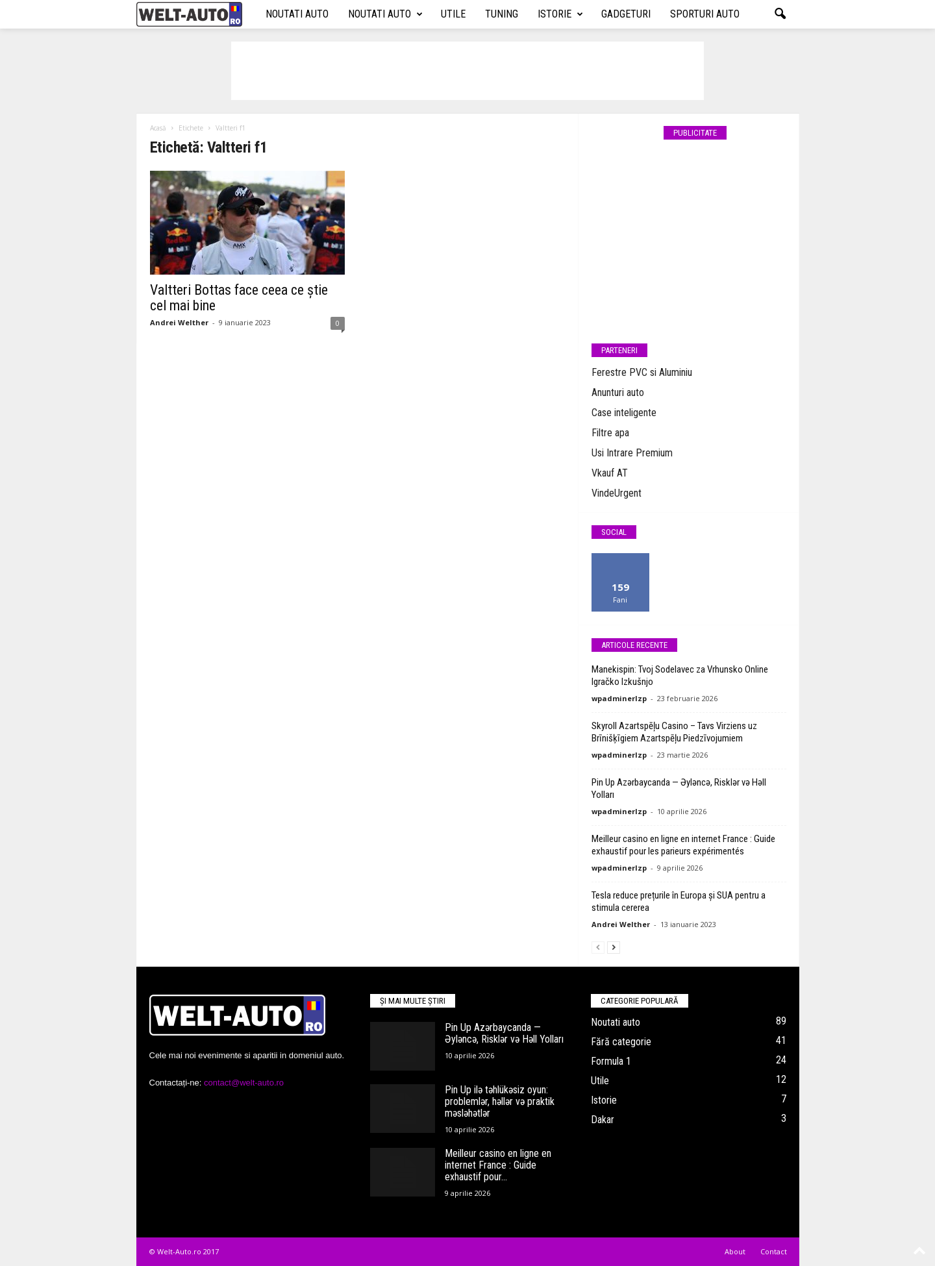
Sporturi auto (705, 14)
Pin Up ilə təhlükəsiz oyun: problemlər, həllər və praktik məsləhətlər (500, 1101)
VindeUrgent (617, 493)
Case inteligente (624, 412)
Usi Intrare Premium (632, 453)
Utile (453, 14)
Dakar (602, 1119)
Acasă (158, 127)
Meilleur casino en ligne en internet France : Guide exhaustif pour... (498, 1165)
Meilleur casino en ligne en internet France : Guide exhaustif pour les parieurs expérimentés (683, 845)
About (735, 1251)
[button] (780, 14)
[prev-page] (598, 947)
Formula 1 (611, 1061)
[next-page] (613, 947)
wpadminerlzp (619, 698)
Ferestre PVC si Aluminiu (642, 372)
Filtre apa (610, 433)
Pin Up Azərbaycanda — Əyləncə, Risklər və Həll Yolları (504, 1033)
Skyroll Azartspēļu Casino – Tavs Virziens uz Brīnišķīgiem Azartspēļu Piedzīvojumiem (674, 732)
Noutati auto (297, 14)
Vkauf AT (610, 473)
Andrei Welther (179, 322)
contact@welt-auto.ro (244, 1082)
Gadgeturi (626, 14)
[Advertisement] (467, 71)
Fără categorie (621, 1042)
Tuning (501, 14)
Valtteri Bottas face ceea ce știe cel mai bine (239, 298)
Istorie (560, 14)
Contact (773, 1251)
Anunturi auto (618, 392)
